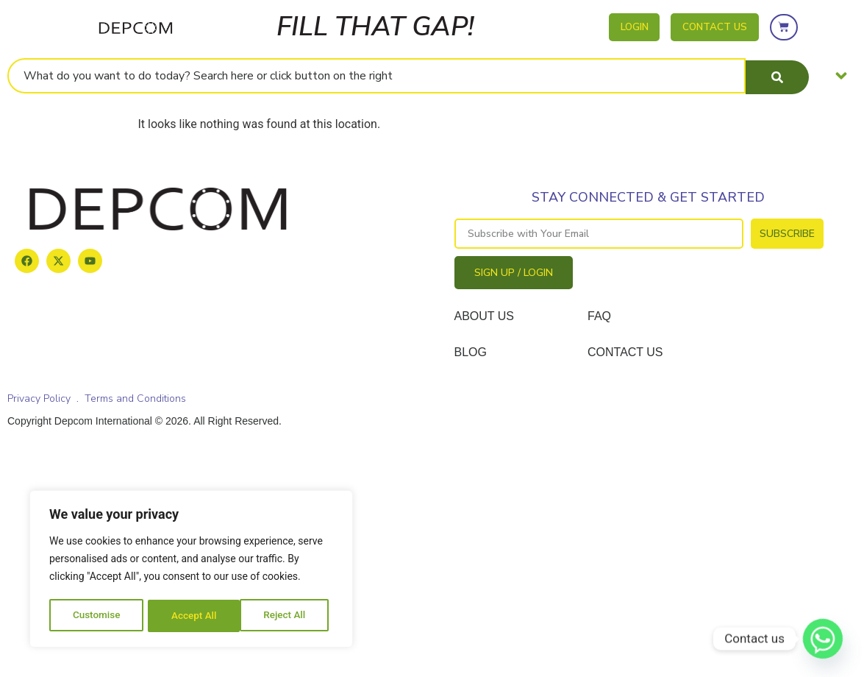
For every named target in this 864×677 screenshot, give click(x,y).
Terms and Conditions (135, 398)
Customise (96, 616)
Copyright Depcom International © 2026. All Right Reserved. (144, 421)
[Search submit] (777, 75)
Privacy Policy (39, 398)
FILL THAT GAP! (375, 27)
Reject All (192, 616)
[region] (191, 570)
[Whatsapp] (823, 639)
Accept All (287, 616)
